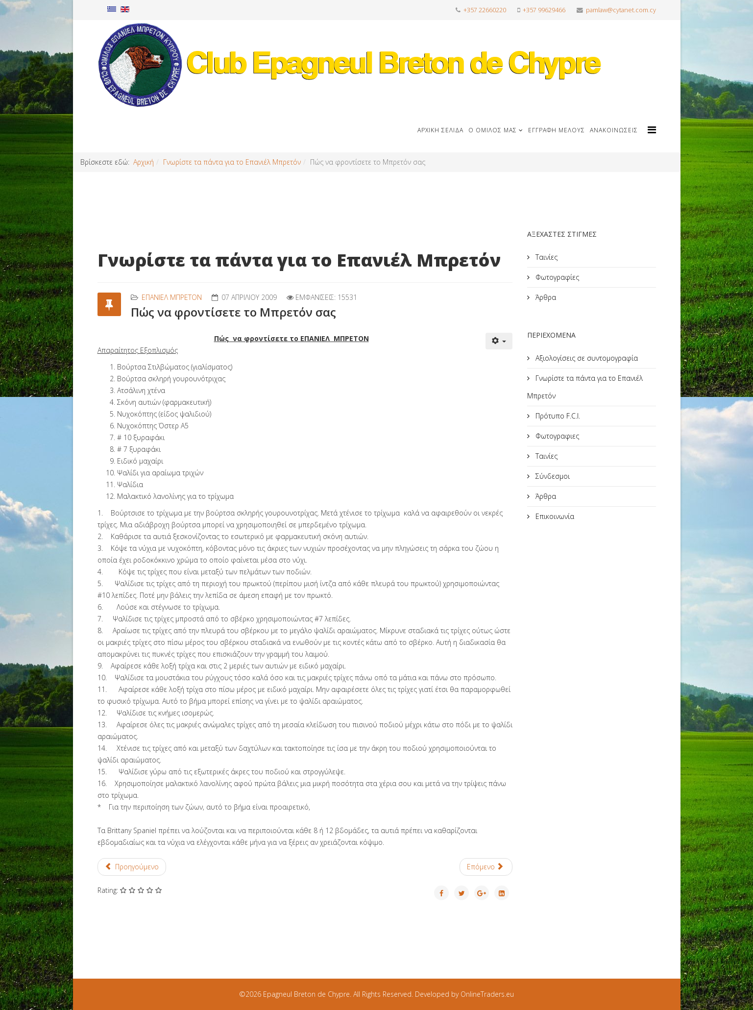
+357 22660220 (484, 10)
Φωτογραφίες (556, 277)
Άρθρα (545, 297)
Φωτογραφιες (556, 436)
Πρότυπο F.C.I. (557, 415)
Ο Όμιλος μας (492, 130)
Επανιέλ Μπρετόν (172, 297)
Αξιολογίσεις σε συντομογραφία (586, 358)
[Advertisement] (600, 612)
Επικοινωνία (554, 516)
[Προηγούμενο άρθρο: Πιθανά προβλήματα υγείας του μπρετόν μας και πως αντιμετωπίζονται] (132, 867)
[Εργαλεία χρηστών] (499, 341)
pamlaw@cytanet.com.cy (621, 10)
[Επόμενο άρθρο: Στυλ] (486, 867)
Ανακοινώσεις (614, 130)
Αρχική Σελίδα (440, 130)
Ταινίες (546, 257)
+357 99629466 (544, 10)
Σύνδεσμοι (552, 476)
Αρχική (143, 162)
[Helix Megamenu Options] (652, 129)
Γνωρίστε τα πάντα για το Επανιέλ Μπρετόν (232, 162)
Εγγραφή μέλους (556, 130)
